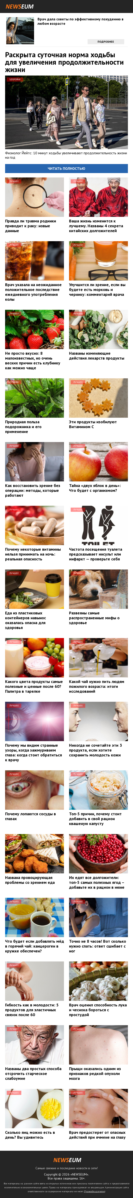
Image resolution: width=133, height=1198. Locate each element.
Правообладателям (94, 1191)
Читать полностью (66, 168)
